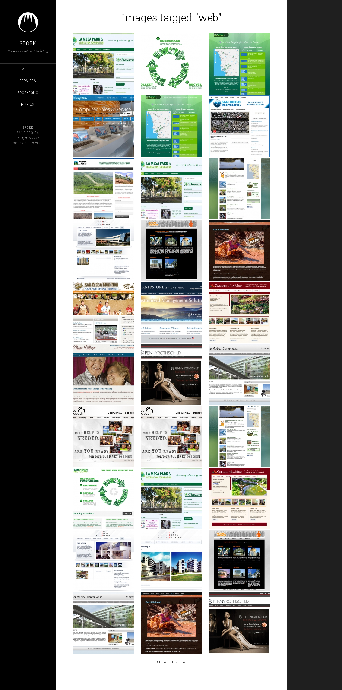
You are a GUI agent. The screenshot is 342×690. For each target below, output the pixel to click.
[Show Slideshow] (171, 662)
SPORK (28, 43)
